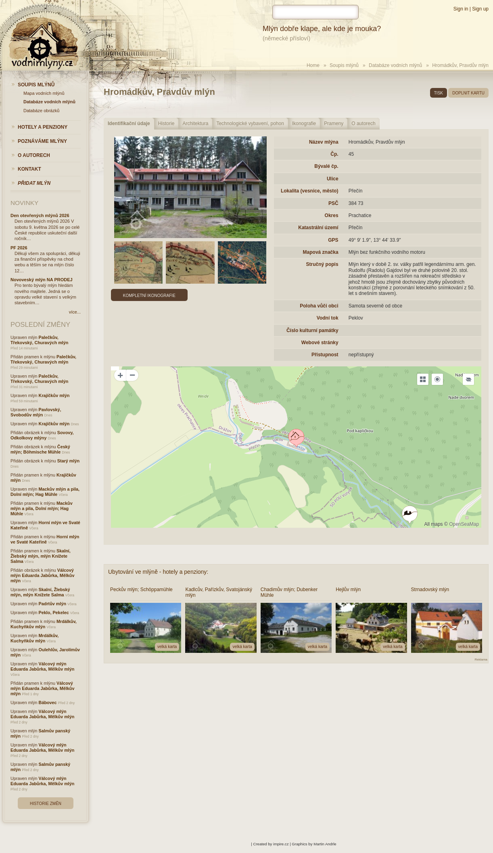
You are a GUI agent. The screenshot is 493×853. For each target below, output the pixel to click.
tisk (438, 93)
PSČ (333, 203)
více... (75, 311)
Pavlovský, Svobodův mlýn (35, 412)
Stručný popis (322, 264)
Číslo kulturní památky (312, 330)
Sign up (480, 9)
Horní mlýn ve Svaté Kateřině (44, 539)
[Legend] (468, 379)
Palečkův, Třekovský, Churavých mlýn (39, 340)
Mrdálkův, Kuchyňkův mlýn (43, 624)
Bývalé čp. (326, 166)
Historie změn (45, 803)
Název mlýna (323, 142)
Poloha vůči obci (319, 306)
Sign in (460, 9)
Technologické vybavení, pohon (250, 123)
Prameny (333, 123)
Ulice (332, 179)
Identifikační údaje (129, 123)
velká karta (167, 646)
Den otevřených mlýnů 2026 (39, 215)
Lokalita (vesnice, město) (309, 191)
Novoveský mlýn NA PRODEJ (41, 279)
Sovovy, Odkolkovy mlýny (41, 435)
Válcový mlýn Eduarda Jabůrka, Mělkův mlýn (42, 575)
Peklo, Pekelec (54, 612)
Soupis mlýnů (344, 65)
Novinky (24, 202)
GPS (333, 240)
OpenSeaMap (464, 524)
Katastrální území (318, 227)
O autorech (363, 123)
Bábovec (48, 702)
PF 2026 (18, 247)
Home (313, 65)
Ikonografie (304, 123)
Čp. (334, 154)
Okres (331, 215)
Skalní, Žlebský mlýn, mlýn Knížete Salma (40, 556)
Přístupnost (324, 355)
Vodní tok (327, 318)
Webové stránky (319, 342)
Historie (166, 123)
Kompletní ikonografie (149, 295)
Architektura (195, 123)
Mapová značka (320, 252)
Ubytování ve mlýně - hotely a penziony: (158, 572)
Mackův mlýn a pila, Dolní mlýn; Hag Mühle (44, 492)
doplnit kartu (468, 93)
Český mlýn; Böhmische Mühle (40, 449)
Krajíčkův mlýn (54, 395)
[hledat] (315, 12)
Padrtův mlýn (52, 603)
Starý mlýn (68, 460)
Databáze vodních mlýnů (395, 65)
